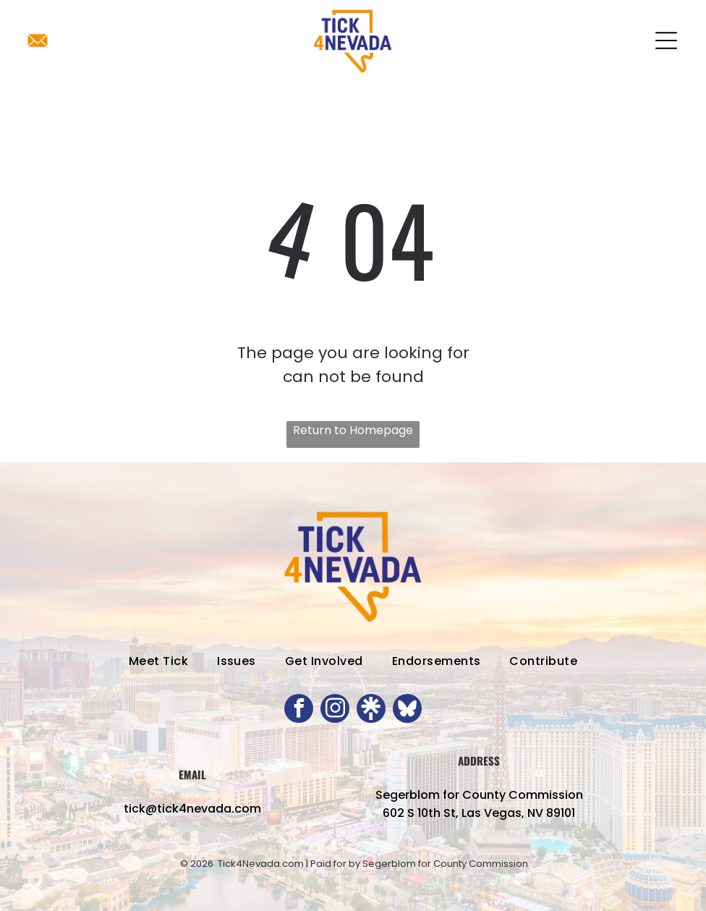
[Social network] (371, 710)
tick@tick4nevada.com (192, 808)
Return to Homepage (353, 430)
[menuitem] (158, 661)
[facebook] (298, 710)
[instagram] (334, 710)
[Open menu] (666, 40)
